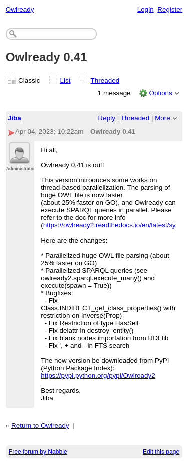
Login (145, 9)
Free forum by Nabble (38, 451)
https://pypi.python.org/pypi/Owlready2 (98, 375)
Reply (106, 118)
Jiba (14, 118)
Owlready (20, 9)
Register (169, 9)
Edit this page (161, 451)
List (65, 80)
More (162, 118)
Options (160, 93)
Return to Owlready (40, 425)
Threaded (105, 80)
